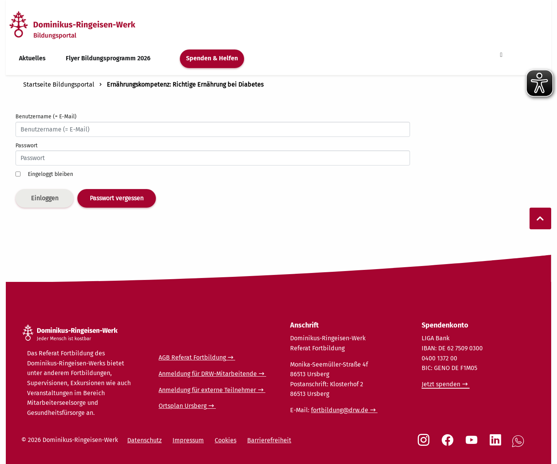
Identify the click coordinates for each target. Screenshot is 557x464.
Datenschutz (144, 440)
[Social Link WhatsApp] (519, 445)
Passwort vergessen (117, 198)
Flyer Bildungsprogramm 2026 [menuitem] (108, 58)
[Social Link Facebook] (449, 443)
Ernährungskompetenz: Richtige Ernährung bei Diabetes (185, 84)
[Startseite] (86, 24)
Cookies (225, 440)
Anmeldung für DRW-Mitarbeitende (208, 373)
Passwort (26, 145)
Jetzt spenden (441, 384)
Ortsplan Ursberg (183, 405)
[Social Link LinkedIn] (497, 443)
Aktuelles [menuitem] (32, 58)
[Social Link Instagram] (425, 443)
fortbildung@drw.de (339, 410)
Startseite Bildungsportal (58, 84)
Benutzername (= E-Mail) (46, 116)
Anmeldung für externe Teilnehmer (207, 390)
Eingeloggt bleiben (50, 174)
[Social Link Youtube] (473, 443)
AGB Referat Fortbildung (192, 357)
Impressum (188, 440)
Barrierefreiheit (269, 440)
